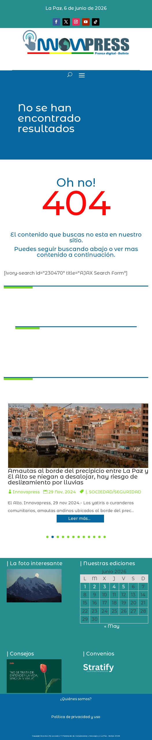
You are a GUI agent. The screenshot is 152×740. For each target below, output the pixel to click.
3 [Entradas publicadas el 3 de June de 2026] (104, 586)
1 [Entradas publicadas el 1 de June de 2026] (85, 586)
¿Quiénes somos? (76, 699)
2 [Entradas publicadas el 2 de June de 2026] (94, 586)
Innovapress (80, 491)
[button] (47, 537)
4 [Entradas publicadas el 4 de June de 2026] (114, 586)
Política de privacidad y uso (75, 717)
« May (111, 626)
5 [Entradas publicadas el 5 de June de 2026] (123, 586)
